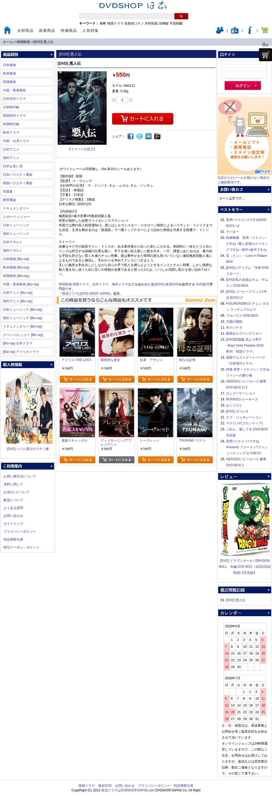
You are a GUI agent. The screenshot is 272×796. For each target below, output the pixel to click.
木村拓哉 (151, 23)
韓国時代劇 (11, 124)
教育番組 (9, 200)
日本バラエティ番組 (17, 175)
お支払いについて (17, 492)
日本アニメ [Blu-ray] (17, 293)
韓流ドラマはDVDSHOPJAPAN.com (127, 790)
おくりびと (234, 405)
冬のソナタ (234, 327)
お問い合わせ (13, 516)
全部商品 (25, 30)
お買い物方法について (20, 476)
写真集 (8, 191)
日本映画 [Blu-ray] (16, 259)
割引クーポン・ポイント (21, 547)
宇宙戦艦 (176, 23)
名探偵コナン (134, 23)
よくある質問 (13, 508)
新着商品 (47, 30)
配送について (13, 500)
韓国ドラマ (115, 23)
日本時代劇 (11, 107)
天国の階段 (234, 321)
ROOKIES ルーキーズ (242, 399)
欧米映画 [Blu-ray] (16, 267)
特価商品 (69, 30)
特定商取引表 (13, 539)
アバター (232, 232)
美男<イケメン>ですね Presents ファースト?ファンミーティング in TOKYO (247, 447)
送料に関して (13, 484)
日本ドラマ (100, 284)
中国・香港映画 (14, 90)
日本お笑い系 (13, 166)
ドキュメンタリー (16, 208)
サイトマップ (13, 524)
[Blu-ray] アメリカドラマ (21, 352)
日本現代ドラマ (14, 99)
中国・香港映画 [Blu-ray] (21, 284)
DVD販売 (202, 284)
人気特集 (90, 30)
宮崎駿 (164, 23)
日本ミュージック (16, 225)
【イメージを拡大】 (82, 149)
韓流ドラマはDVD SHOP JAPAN (86, 293)
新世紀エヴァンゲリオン (244, 333)
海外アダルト (13, 250)
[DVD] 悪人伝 (43, 42)
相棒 (103, 23)
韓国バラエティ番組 (17, 183)
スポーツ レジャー (16, 217)
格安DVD (172, 284)
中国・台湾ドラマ (16, 141)
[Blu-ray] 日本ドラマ (17, 343)
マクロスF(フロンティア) (244, 423)
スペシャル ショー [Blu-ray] (23, 335)
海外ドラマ (120, 284)
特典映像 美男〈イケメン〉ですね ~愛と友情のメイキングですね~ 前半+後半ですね (247, 244)
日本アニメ (11, 149)
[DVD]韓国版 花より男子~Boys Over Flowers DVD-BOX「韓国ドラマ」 (245, 345)
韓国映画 (23, 42)
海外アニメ (11, 158)
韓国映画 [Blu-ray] (16, 276)
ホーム (8, 42)
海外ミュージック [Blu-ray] (22, 318)
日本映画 (9, 65)
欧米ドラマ (11, 132)
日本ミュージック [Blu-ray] (22, 309)
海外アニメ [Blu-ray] (17, 301)
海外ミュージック (16, 234)
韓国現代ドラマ (14, 116)
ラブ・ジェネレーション (244, 417)
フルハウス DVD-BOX (242, 315)
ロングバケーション (240, 393)
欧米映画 (9, 73)
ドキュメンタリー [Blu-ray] (22, 326)
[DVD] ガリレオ (237, 411)
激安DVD (157, 284)
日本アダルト (13, 242)
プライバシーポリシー (20, 531)
